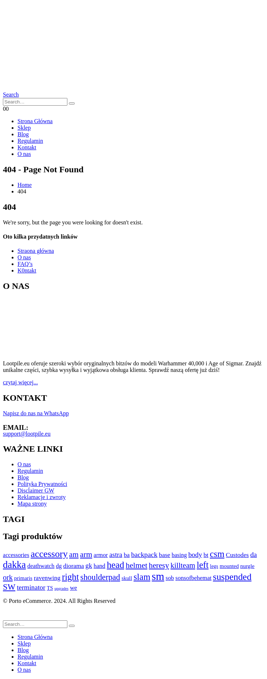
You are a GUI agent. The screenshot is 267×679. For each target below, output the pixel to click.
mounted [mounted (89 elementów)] (229, 566)
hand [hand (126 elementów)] (99, 565)
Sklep (24, 128)
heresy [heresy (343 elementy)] (159, 565)
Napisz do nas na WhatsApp (36, 413)
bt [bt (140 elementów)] (206, 555)
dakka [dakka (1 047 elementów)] (14, 565)
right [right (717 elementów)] (70, 577)
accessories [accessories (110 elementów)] (16, 555)
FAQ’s (25, 264)
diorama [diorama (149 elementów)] (73, 565)
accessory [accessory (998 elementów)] (49, 554)
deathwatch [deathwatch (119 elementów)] (41, 565)
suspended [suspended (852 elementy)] (232, 577)
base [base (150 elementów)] (164, 554)
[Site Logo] (30, 55)
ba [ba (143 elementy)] (127, 555)
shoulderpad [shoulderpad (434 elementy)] (100, 577)
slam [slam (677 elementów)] (142, 577)
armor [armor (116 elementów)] (101, 555)
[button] (11, 94)
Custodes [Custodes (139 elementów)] (237, 555)
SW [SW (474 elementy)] (9, 587)
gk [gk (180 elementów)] (89, 565)
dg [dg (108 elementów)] (59, 566)
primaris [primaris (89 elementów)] (23, 578)
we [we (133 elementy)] (73, 587)
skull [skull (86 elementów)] (127, 578)
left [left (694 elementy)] (203, 565)
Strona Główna (34, 121)
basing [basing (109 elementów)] (179, 555)
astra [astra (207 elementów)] (115, 554)
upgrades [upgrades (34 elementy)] (61, 588)
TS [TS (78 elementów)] (50, 588)
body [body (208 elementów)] (195, 554)
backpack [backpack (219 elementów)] (144, 554)
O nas (24, 154)
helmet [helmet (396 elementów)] (137, 565)
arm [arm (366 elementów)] (86, 554)
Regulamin (30, 141)
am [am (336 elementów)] (74, 554)
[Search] (72, 103)
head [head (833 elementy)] (115, 565)
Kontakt (26, 147)
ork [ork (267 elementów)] (8, 577)
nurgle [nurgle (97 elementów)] (247, 566)
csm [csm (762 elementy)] (217, 554)
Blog (23, 134)
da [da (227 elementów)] (253, 554)
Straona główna (35, 251)
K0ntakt (26, 270)
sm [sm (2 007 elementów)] (158, 576)
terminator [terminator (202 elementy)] (31, 587)
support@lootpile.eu (27, 434)
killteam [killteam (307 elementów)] (182, 565)
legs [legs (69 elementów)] (214, 566)
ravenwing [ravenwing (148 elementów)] (47, 577)
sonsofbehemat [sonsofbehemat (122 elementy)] (194, 577)
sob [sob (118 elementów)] (170, 577)
